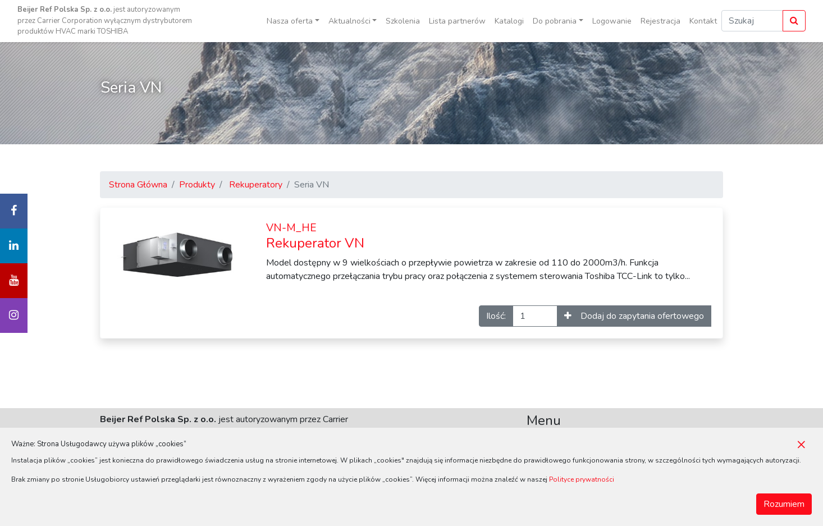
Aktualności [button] (349, 21)
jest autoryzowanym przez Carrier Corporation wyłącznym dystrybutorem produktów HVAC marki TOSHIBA (104, 20)
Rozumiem (783, 504)
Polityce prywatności (581, 479)
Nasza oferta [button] (290, 21)
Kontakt (703, 21)
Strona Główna (138, 185)
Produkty (197, 185)
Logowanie (612, 21)
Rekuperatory (255, 185)
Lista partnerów (457, 21)
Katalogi (509, 21)
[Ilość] (535, 316)
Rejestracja (660, 21)
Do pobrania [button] (555, 21)
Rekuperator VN (315, 236)
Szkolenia (403, 21)
